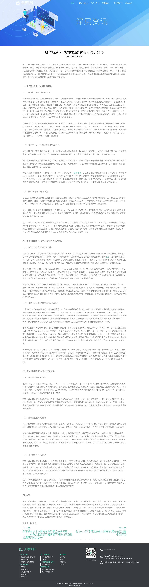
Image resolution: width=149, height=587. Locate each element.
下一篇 (122, 528)
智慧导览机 (24, 577)
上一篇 (26, 528)
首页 (72, 3)
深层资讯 (63, 562)
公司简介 (63, 557)
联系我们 (128, 3)
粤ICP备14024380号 (74, 585)
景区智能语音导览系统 (28, 557)
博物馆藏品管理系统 (48, 569)
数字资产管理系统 (47, 572)
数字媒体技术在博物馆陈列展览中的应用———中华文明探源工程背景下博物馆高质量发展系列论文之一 (47, 534)
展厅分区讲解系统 (47, 557)
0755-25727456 (109, 550)
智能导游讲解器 (26, 572)
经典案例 (105, 3)
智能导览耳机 (25, 569)
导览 (107, 257)
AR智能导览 (25, 559)
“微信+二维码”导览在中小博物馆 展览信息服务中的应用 (100, 533)
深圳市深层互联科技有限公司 (77, 583)
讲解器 (23, 567)
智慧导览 (77, 173)
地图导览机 (24, 574)
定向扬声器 (45, 559)
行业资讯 (63, 564)
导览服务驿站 (46, 564)
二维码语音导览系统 (27, 562)
